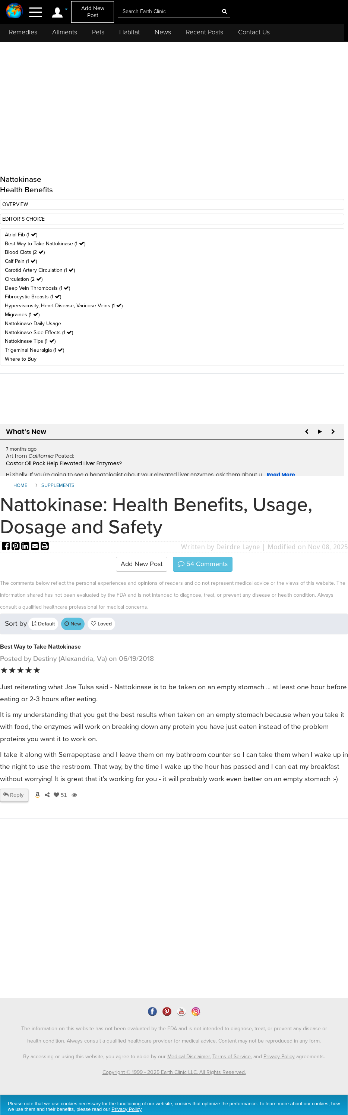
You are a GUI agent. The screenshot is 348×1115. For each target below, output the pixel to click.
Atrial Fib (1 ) (21, 235)
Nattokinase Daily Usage (33, 323)
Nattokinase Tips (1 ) (30, 341)
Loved (101, 624)
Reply (13, 795)
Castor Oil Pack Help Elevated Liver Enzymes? (64, 463)
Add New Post (92, 12)
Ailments (64, 32)
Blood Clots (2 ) (25, 252)
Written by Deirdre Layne (220, 547)
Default (43, 624)
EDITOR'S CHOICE (23, 219)
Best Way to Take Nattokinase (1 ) (45, 243)
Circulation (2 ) (23, 279)
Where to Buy (21, 359)
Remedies (23, 32)
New (72, 624)
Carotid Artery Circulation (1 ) (40, 270)
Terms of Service (231, 1056)
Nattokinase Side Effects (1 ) (39, 332)
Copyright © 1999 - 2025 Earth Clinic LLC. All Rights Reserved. (174, 1072)
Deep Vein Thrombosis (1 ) (37, 288)
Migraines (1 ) (22, 314)
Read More (281, 474)
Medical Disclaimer (188, 1056)
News (163, 32)
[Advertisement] (136, 934)
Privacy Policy (279, 1056)
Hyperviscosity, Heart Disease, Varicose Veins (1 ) (64, 305)
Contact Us (254, 32)
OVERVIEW (15, 204)
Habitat (129, 32)
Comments (203, 564)
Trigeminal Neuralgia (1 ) (34, 350)
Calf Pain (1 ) (21, 261)
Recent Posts (204, 32)
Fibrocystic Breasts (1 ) (33, 296)
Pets (98, 32)
